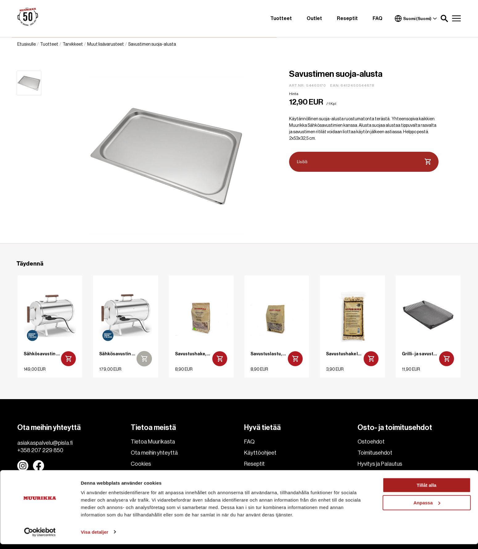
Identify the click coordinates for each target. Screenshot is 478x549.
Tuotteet (281, 18)
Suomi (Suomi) (416, 18)
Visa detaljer (94, 536)
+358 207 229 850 (40, 450)
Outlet (314, 18)
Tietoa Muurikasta (153, 441)
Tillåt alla (426, 490)
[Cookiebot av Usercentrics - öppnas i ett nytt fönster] (40, 537)
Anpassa (426, 507)
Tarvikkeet (73, 44)
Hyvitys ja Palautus (379, 464)
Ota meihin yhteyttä (154, 453)
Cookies (141, 464)
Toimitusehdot (374, 453)
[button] (444, 18)
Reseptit (347, 18)
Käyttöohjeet (260, 453)
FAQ (377, 18)
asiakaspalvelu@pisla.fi (45, 443)
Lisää (364, 162)
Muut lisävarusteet (105, 44)
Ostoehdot (371, 441)
